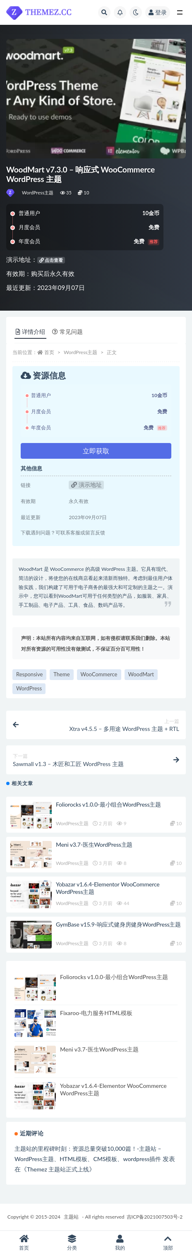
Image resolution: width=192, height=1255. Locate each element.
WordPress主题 (38, 192)
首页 (49, 352)
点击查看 (51, 260)
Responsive (29, 674)
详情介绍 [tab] (30, 331)
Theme (61, 674)
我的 (120, 1243)
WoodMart (141, 674)
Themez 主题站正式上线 (58, 1169)
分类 (72, 1243)
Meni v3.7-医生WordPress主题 (94, 844)
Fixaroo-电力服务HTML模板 (96, 1012)
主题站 (71, 1217)
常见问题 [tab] (67, 331)
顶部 (168, 1243)
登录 (158, 12)
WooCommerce (99, 674)
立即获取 (96, 451)
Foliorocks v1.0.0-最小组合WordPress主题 (108, 804)
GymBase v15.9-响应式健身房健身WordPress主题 (118, 924)
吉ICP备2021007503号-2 (155, 1217)
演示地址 (86, 484)
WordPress (29, 688)
